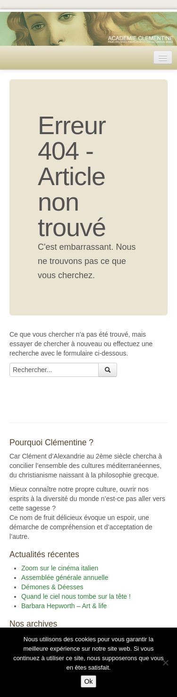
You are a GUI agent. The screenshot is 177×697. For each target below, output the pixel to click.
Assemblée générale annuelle (64, 577)
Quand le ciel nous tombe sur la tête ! (76, 596)
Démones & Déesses (52, 587)
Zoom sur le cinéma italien (59, 568)
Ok (88, 681)
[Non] (165, 662)
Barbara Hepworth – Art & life (64, 606)
